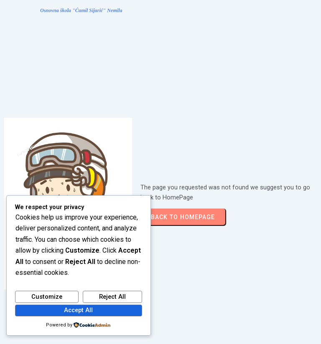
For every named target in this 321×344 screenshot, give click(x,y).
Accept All (78, 310)
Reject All (112, 296)
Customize (46, 296)
